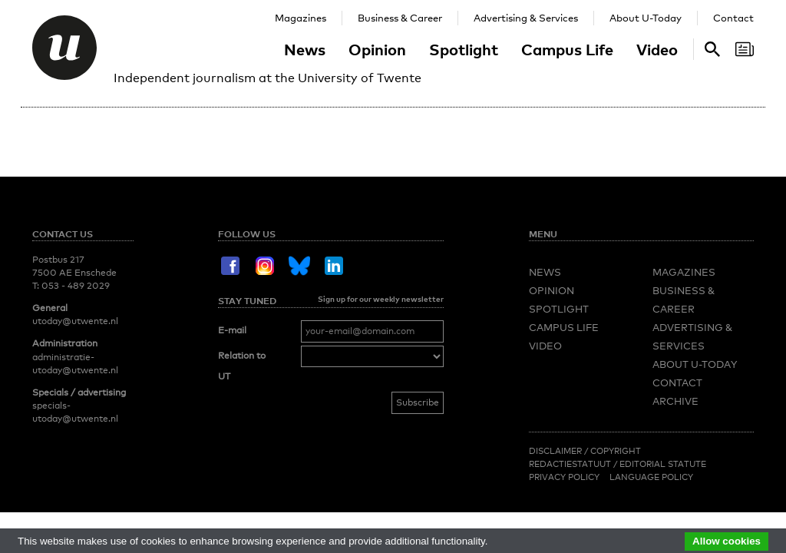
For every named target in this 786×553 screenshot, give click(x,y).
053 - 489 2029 (75, 285)
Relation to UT (242, 366)
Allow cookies (726, 541)
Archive (675, 401)
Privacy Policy (564, 477)
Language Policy (651, 477)
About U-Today (645, 18)
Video (657, 49)
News (304, 49)
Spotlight (463, 49)
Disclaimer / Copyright (585, 450)
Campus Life (567, 49)
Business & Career (400, 18)
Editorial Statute (662, 464)
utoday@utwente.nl (75, 321)
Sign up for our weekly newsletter (381, 298)
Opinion (377, 49)
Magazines (300, 18)
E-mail (232, 330)
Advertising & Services (526, 18)
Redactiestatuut (571, 464)
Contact (733, 18)
